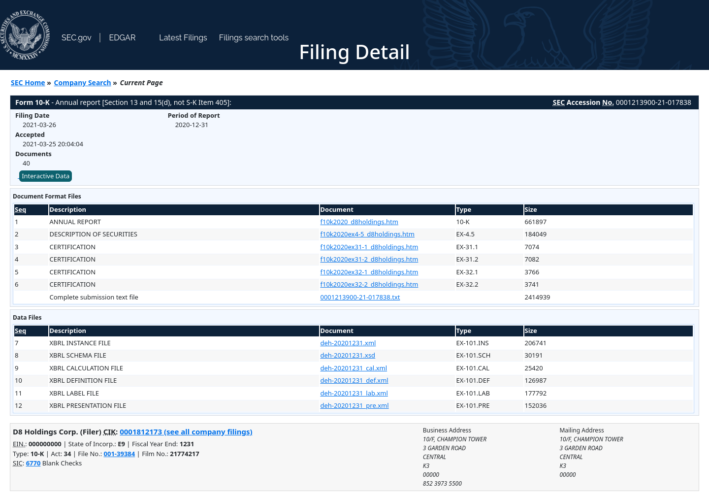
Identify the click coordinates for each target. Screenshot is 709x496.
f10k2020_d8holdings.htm (359, 221)
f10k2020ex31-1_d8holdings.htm (370, 246)
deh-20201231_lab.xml (354, 393)
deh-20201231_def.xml (354, 380)
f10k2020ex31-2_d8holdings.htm (370, 259)
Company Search (82, 82)
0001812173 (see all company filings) (186, 431)
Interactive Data (45, 175)
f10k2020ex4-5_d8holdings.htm (368, 234)
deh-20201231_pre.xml (355, 405)
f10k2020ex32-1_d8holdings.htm (370, 271)
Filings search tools (254, 37)
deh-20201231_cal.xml (354, 368)
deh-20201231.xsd (348, 355)
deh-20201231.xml (348, 342)
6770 (33, 463)
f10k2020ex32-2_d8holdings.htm (370, 284)
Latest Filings (183, 37)
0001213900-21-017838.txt (360, 297)
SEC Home (28, 82)
